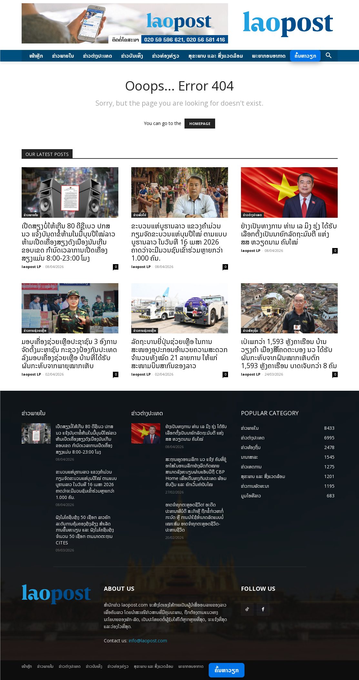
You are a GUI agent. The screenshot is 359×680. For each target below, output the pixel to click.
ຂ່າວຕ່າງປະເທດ (252, 215)
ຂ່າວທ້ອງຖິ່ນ (250, 330)
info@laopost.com (148, 640)
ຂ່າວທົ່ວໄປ (139, 215)
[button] (328, 56)
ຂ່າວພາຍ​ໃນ (31, 215)
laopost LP (31, 266)
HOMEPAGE (199, 123)
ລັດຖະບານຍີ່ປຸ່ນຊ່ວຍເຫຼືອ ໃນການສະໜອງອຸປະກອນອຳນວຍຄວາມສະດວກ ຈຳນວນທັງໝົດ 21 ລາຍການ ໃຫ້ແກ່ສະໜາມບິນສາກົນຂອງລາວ (179, 353)
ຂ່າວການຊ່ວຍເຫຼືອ (35, 330)
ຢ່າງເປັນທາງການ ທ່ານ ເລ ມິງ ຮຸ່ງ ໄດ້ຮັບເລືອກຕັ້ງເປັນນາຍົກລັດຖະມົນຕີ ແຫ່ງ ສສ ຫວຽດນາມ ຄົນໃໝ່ (289, 233)
